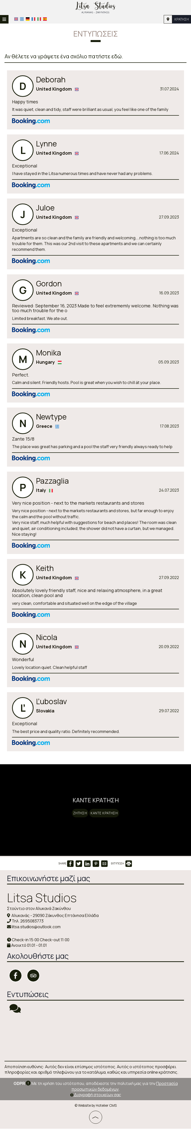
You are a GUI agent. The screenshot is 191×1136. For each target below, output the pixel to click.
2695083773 (32, 928)
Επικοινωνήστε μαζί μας (49, 886)
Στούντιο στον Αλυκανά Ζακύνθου (39, 916)
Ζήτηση (78, 816)
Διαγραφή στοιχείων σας (95, 1102)
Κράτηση (181, 19)
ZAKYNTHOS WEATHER (95, 1045)
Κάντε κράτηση (106, 816)
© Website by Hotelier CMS (96, 1112)
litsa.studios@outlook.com (36, 934)
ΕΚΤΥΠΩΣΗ (121, 871)
